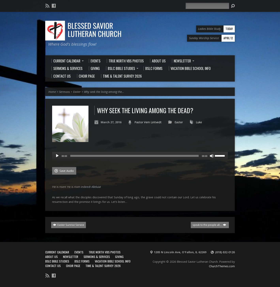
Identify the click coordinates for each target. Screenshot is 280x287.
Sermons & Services (97, 256)
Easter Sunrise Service (68, 225)
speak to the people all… (209, 225)
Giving (119, 256)
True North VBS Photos (104, 252)
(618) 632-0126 (225, 252)
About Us (51, 256)
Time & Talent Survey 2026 (103, 265)
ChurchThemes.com (222, 266)
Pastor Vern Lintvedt (148, 122)
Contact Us (53, 265)
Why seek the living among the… (104, 92)
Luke (199, 122)
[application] (140, 156)
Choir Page (73, 265)
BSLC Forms (81, 261)
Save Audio (64, 171)
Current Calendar (57, 252)
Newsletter (70, 256)
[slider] (134, 156)
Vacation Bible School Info (113, 261)
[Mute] (212, 156)
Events (78, 252)
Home (52, 92)
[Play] (57, 156)
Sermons (64, 92)
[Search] (207, 6)
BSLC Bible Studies (57, 261)
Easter (77, 92)
